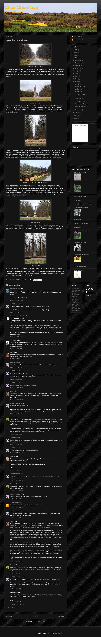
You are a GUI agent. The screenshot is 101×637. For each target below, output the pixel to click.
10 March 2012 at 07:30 (16, 470)
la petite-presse (79, 270)
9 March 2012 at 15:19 (16, 379)
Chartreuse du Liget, (45, 73)
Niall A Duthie (78, 36)
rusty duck (77, 227)
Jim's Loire (77, 219)
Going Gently (78, 200)
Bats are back (79, 98)
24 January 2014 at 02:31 (17, 604)
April (76, 81)
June (77, 76)
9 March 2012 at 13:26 (16, 336)
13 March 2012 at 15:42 (16, 588)
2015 (75, 50)
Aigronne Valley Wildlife (81, 231)
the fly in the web (15, 288)
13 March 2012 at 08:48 (16, 573)
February (78, 110)
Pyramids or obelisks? (81, 104)
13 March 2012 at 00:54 (16, 561)
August (77, 71)
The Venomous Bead (80, 196)
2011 (75, 116)
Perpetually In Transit (80, 242)
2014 (75, 52)
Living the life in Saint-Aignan (83, 204)
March (77, 84)
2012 (75, 58)
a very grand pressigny (81, 207)
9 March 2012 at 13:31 (16, 348)
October (78, 65)
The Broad (13, 340)
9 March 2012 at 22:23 (16, 453)
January (78, 112)
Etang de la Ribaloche (81, 106)
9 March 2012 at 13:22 (16, 312)
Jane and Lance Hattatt (17, 316)
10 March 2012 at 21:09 (16, 490)
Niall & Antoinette (15, 304)
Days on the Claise (80, 172)
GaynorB (12, 456)
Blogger (60, 633)
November (78, 63)
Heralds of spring (80, 101)
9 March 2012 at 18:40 (16, 399)
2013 (75, 55)
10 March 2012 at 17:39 (16, 480)
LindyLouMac (14, 502)
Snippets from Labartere (81, 223)
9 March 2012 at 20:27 (16, 413)
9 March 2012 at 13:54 (16, 358)
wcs (75, 184)
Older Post (61, 616)
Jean (11, 352)
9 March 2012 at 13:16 (16, 300)
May (76, 79)
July (76, 73)
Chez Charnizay (21, 7)
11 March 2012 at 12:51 (16, 517)
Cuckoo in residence (81, 89)
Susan (12, 417)
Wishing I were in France (82, 254)
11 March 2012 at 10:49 (16, 499)
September (78, 68)
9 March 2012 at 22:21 (16, 444)
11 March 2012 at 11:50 (16, 507)
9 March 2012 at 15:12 (16, 367)
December (78, 60)
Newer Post (9, 616)
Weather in (76, 125)
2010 (75, 118)
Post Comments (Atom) (39, 621)
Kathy (11, 391)
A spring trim (78, 91)
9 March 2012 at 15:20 (16, 387)
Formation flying (80, 86)
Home (36, 616)
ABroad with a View (80, 266)
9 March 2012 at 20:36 (16, 434)
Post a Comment (12, 608)
